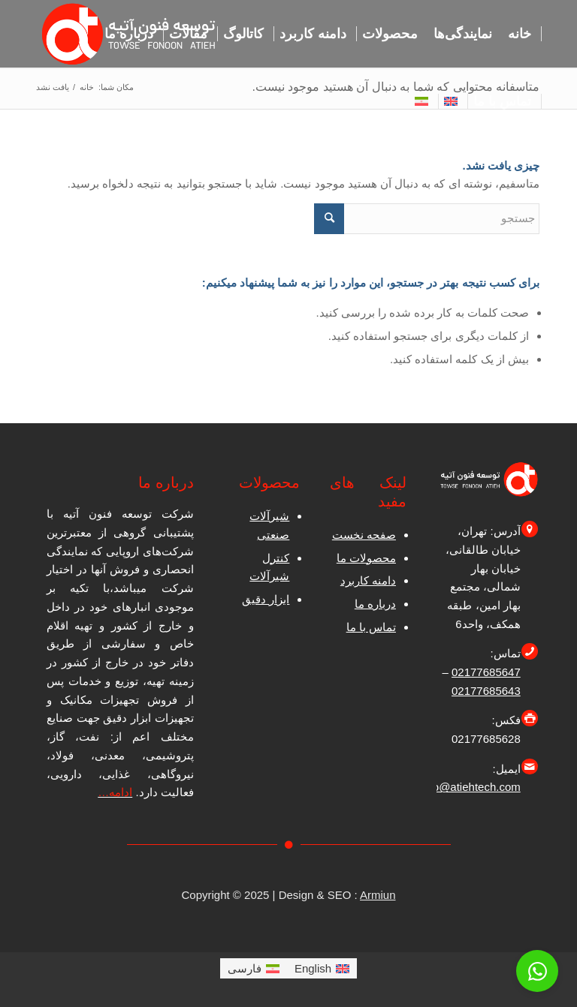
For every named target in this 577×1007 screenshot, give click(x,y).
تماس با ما (371, 627)
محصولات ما (366, 558)
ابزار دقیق (265, 599)
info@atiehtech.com (471, 786)
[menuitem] (519, 34)
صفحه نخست (364, 534)
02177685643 (486, 690)
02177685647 (486, 672)
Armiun (378, 894)
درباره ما (375, 603)
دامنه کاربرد (368, 580)
